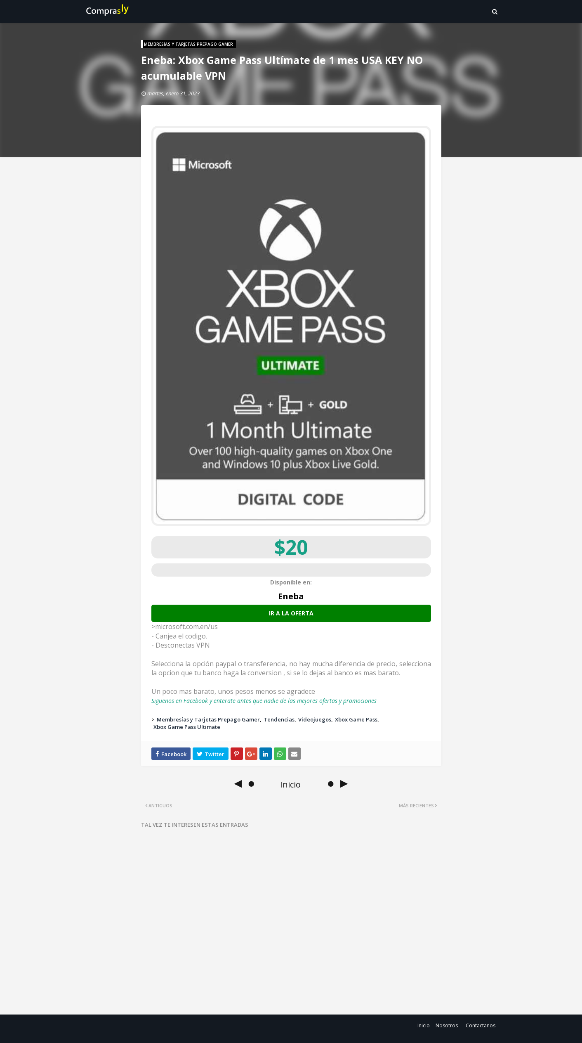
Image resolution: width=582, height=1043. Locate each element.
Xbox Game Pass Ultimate (186, 727)
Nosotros (447, 1025)
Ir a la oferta (291, 613)
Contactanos (480, 1025)
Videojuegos (314, 719)
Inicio (423, 1025)
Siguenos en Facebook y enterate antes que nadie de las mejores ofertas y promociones (264, 701)
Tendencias (279, 719)
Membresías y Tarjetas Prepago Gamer (208, 719)
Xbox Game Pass (356, 719)
